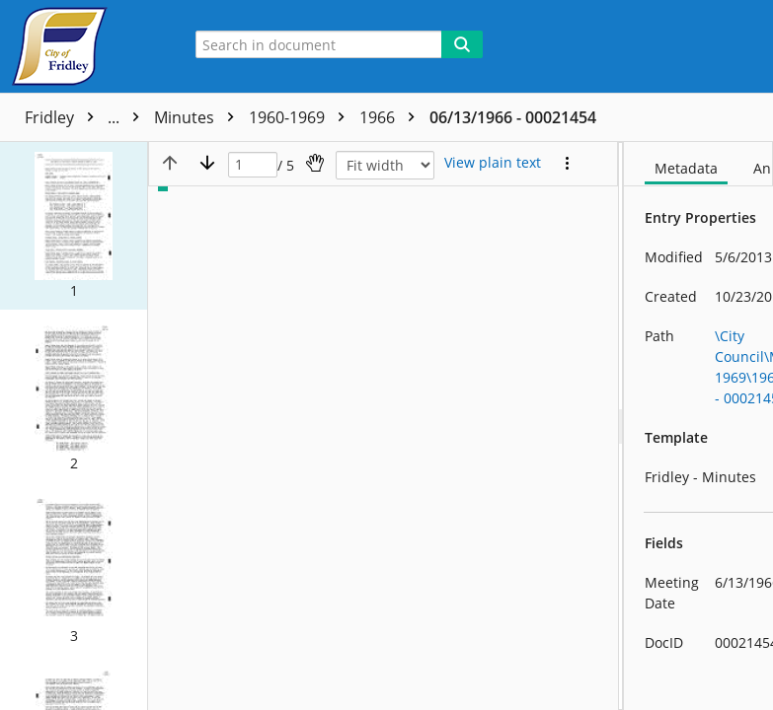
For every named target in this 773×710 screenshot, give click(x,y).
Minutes (199, 117)
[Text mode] (492, 163)
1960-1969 (301, 117)
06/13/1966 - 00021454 (512, 117)
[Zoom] (385, 165)
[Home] (84, 46)
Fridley (87, 117)
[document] (698, 426)
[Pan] (315, 162)
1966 (392, 117)
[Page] (252, 165)
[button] (73, 226)
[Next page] (207, 162)
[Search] (462, 44)
